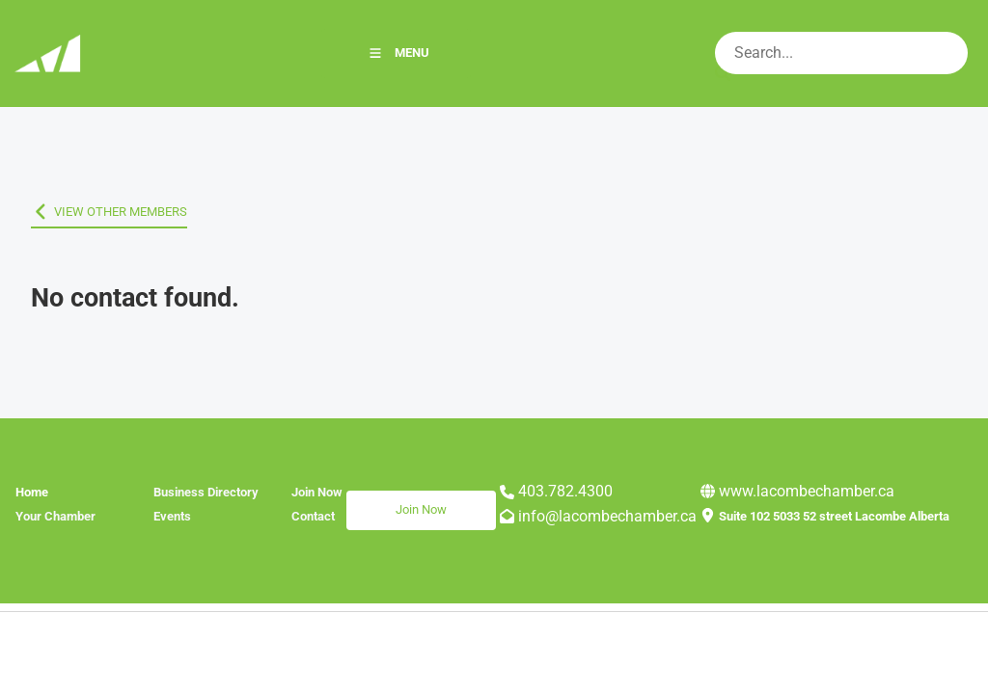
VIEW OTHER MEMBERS (97, 211)
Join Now (372, 501)
